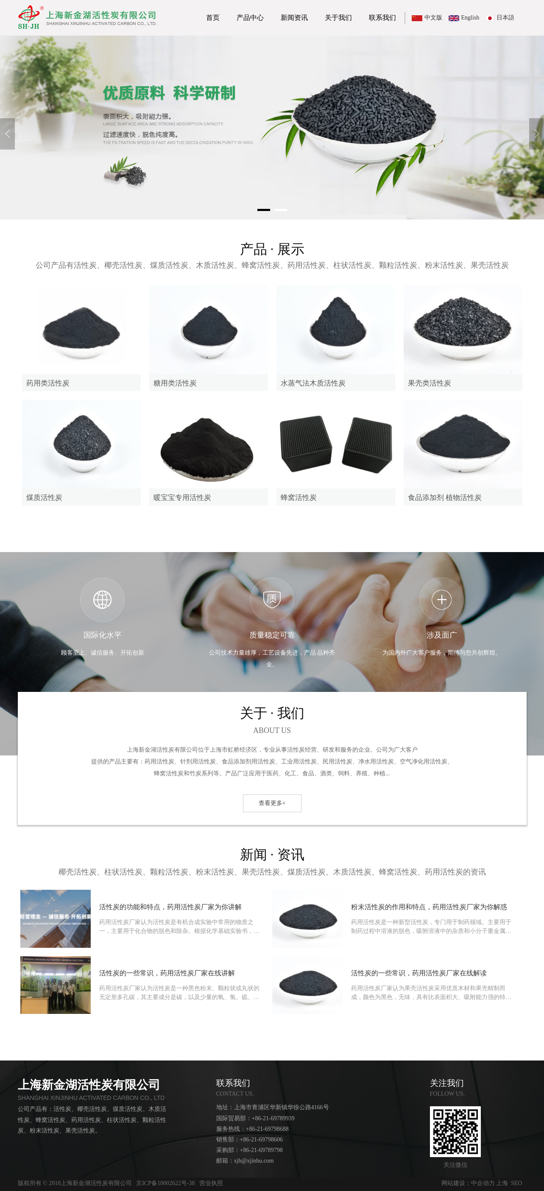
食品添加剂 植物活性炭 (445, 498)
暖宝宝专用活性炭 (182, 498)
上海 (502, 1183)
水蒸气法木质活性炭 (313, 383)
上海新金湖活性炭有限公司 (89, 1084)
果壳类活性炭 (429, 383)
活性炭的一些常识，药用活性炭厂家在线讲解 (167, 973)
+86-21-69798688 (267, 1129)
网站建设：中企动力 (468, 1183)
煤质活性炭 (44, 498)
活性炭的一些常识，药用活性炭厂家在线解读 (419, 973)
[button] (263, 210)
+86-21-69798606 (261, 1139)
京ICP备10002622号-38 (165, 1183)
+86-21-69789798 (261, 1150)
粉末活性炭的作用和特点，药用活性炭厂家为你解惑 (429, 907)
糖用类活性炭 (175, 383)
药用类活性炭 (48, 383)
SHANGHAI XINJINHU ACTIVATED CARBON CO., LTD (91, 1097)
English (470, 17)
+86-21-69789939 (273, 1118)
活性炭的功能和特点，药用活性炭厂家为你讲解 (170, 907)
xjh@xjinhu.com (254, 1161)
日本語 (505, 17)
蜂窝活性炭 (299, 498)
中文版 (433, 17)
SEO (516, 1183)
